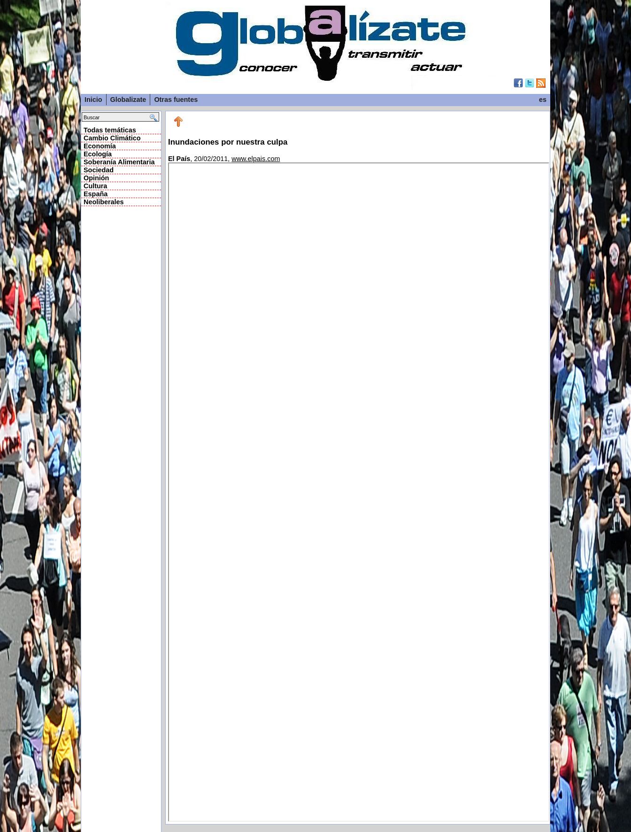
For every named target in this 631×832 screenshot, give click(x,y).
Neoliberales (104, 202)
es (542, 99)
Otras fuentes (176, 99)
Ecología (98, 154)
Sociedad (99, 170)
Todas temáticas (110, 130)
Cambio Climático (112, 138)
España (96, 194)
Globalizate (128, 99)
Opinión (96, 178)
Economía (100, 146)
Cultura (95, 186)
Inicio (93, 99)
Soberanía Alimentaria (119, 162)
